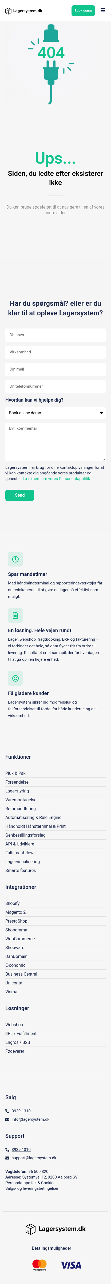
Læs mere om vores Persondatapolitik (56, 478)
